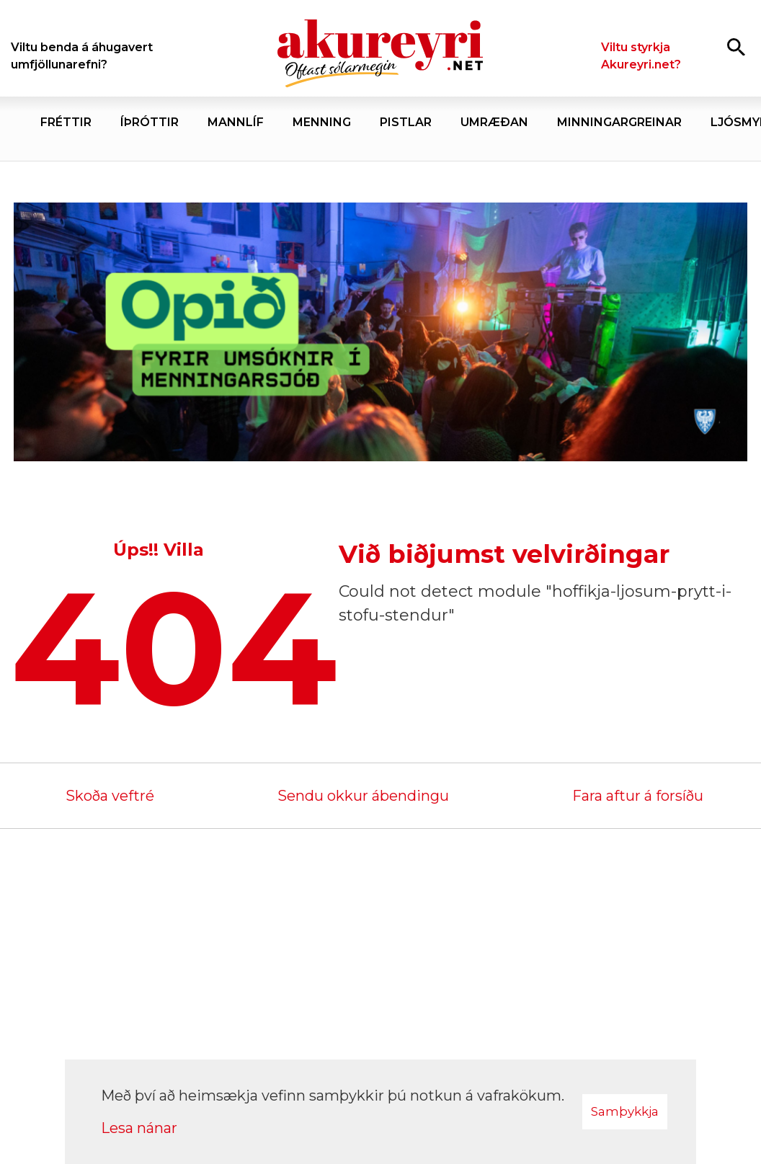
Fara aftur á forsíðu (637, 795)
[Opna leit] (736, 46)
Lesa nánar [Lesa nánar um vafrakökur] (139, 1128)
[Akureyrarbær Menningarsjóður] (380, 332)
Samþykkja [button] (625, 1111)
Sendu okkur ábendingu (363, 795)
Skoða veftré (110, 795)
